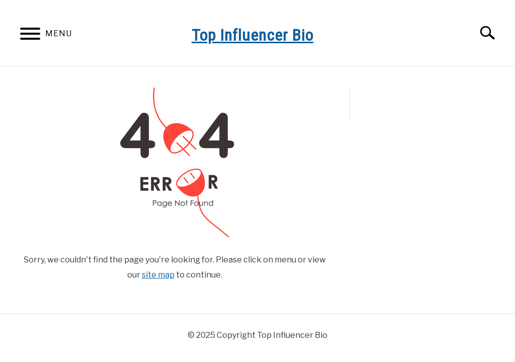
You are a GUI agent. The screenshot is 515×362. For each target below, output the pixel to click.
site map (158, 275)
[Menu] (30, 35)
